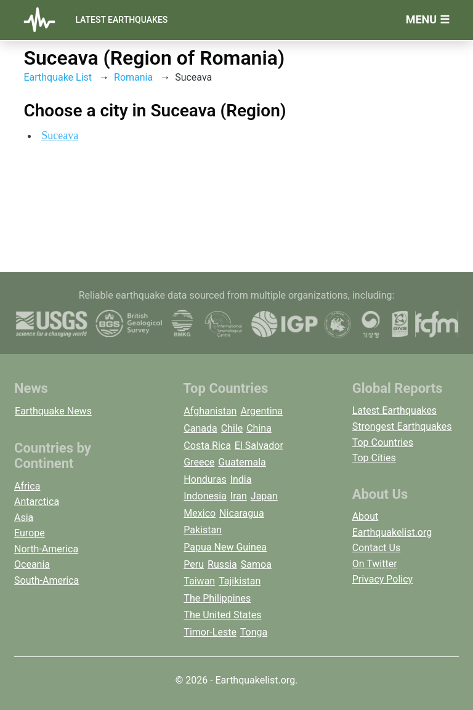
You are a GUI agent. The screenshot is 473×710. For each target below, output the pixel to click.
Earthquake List (57, 77)
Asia (23, 517)
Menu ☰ (428, 19)
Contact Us (376, 548)
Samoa (256, 564)
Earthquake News (53, 411)
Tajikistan (240, 581)
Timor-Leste (210, 632)
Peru (194, 564)
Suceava (59, 135)
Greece (199, 462)
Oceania (32, 564)
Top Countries (382, 442)
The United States (222, 615)
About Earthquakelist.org (392, 524)
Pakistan (203, 530)
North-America (46, 549)
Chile (232, 428)
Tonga (253, 632)
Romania (133, 77)
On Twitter (374, 564)
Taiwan (199, 581)
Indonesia (205, 496)
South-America (46, 580)
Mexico (200, 513)
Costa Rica (207, 445)
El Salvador (259, 445)
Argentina (261, 411)
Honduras (205, 479)
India (241, 479)
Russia (222, 564)
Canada (200, 428)
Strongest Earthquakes (402, 426)
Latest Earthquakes (121, 20)
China (259, 428)
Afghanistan (210, 411)
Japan (264, 496)
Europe (29, 533)
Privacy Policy (382, 579)
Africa (27, 486)
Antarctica (36, 501)
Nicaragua (241, 513)
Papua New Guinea (225, 547)
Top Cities (374, 458)
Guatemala (241, 462)
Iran (238, 496)
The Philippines (217, 598)
